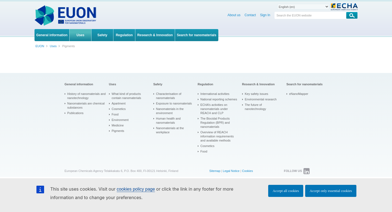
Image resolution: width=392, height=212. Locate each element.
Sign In (265, 15)
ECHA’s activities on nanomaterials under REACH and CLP (214, 109)
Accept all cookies (286, 191)
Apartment (119, 103)
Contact (250, 15)
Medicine (118, 125)
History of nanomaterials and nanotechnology (86, 96)
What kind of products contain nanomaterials (126, 96)
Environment (120, 119)
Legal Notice (231, 171)
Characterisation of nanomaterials (168, 96)
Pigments (118, 130)
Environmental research (261, 99)
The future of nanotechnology (255, 107)
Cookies (247, 171)
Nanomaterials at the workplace (170, 130)
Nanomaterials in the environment (170, 111)
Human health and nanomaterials (168, 120)
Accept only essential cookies (331, 191)
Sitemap (214, 171)
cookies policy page (136, 189)
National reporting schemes (219, 99)
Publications (75, 113)
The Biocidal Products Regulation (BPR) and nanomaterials (215, 122)
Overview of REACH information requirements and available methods (217, 136)
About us (233, 15)
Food (115, 114)
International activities (215, 93)
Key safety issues (256, 93)
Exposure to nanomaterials (174, 103)
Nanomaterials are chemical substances (86, 105)
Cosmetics (119, 109)
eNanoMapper (298, 93)
